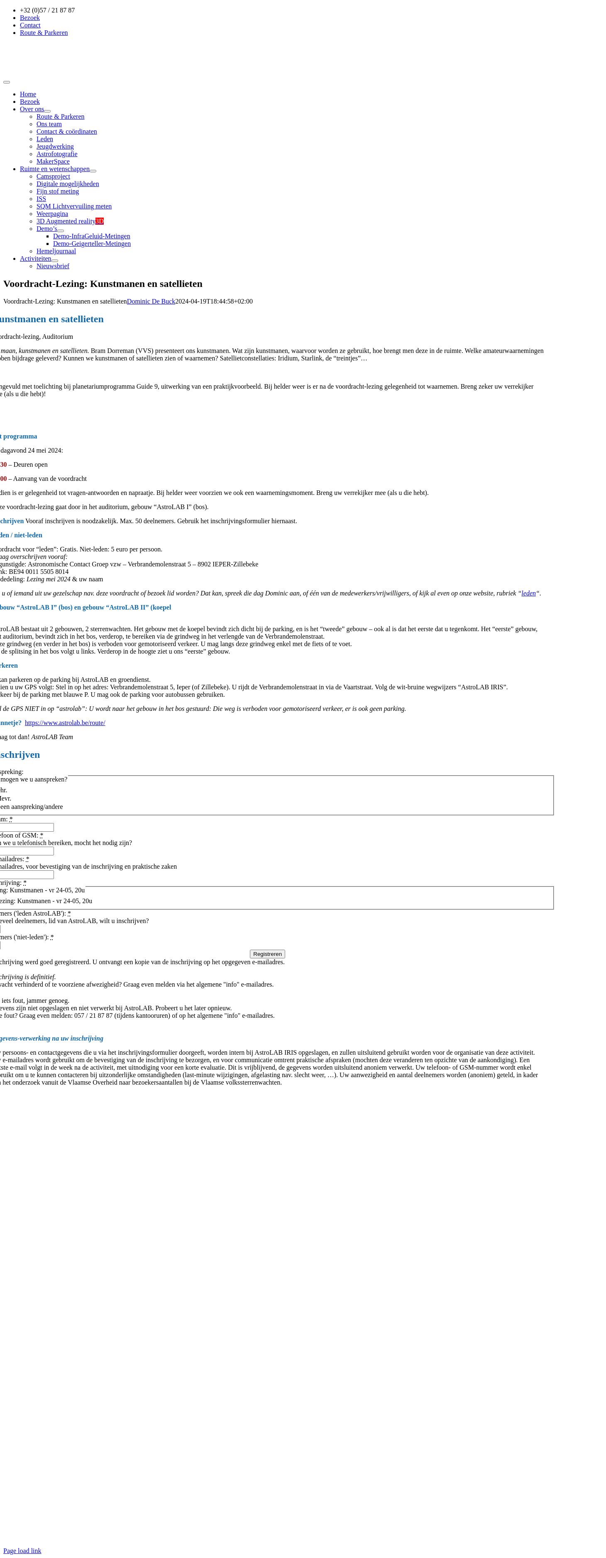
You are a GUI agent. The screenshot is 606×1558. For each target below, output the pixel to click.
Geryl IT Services (331, 1537)
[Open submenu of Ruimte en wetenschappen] (93, 171)
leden (528, 593)
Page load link (22, 1550)
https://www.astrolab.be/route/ (65, 722)
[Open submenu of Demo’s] (60, 231)
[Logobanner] (58, 72)
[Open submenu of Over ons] (47, 111)
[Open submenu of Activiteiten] (54, 261)
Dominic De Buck (151, 301)
